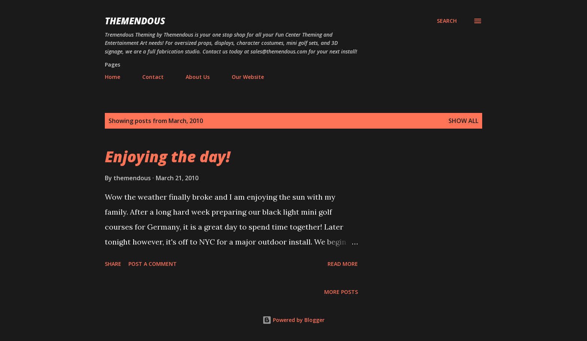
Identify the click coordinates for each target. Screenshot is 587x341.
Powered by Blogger (293, 319)
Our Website (248, 76)
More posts (341, 291)
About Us (198, 76)
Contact (153, 76)
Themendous (135, 21)
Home (112, 76)
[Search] (447, 20)
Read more (343, 263)
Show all (463, 121)
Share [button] (113, 263)
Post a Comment (152, 263)
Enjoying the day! (167, 156)
